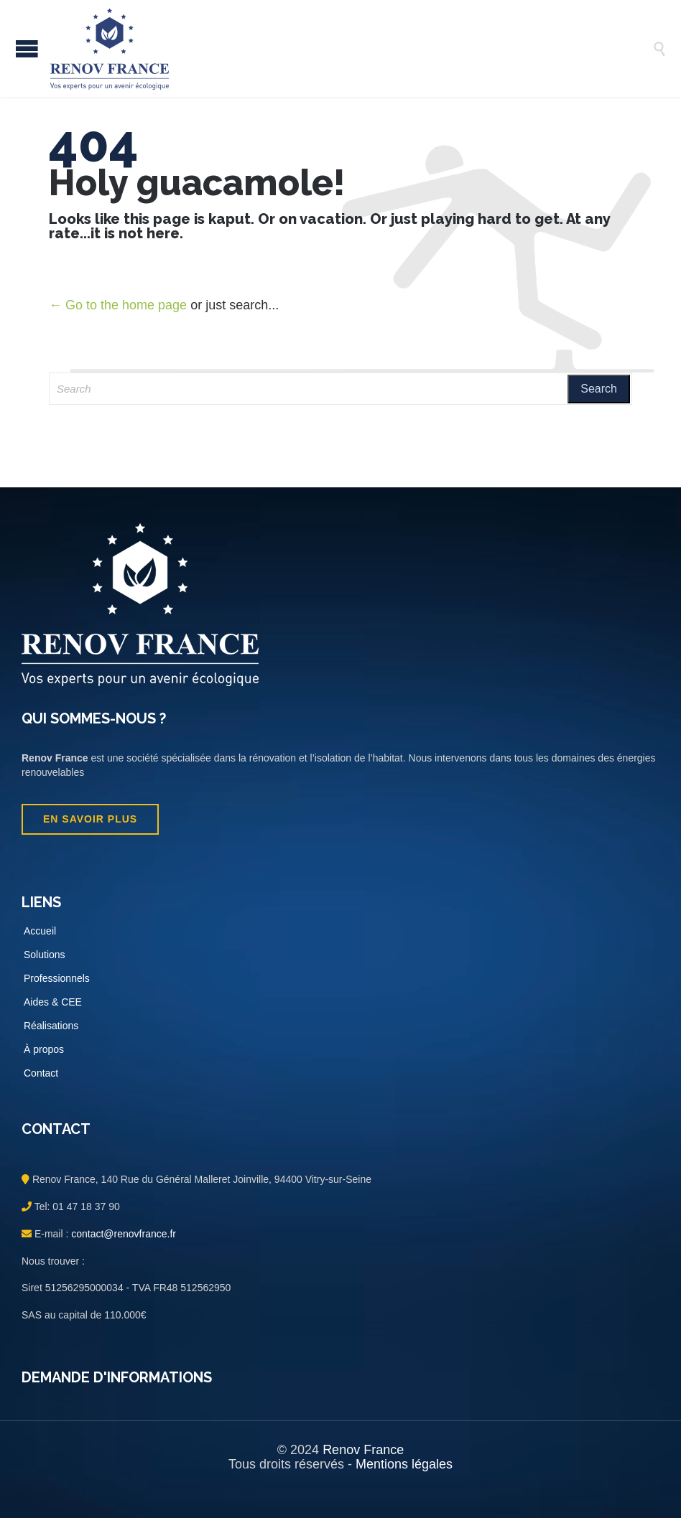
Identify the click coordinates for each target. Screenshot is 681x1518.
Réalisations (51, 1025)
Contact (41, 1073)
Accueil (40, 931)
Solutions (44, 954)
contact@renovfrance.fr (122, 1234)
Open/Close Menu (27, 48)
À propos (44, 1049)
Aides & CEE (53, 1002)
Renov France (363, 1450)
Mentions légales (404, 1464)
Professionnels (57, 978)
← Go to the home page (118, 305)
